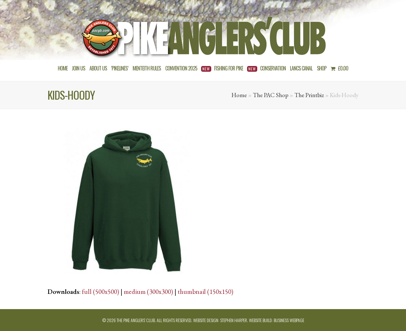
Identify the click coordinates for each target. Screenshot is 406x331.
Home (239, 95)
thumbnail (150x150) (205, 291)
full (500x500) (100, 291)
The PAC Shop (270, 95)
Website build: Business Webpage (276, 320)
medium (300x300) (148, 291)
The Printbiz (309, 95)
